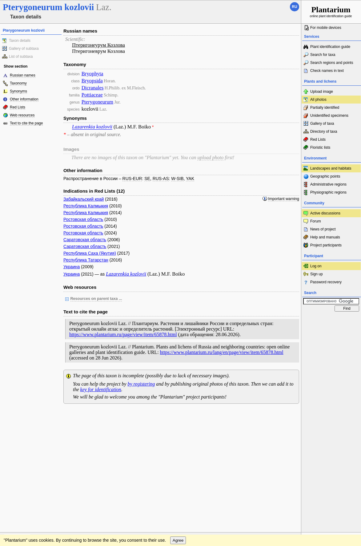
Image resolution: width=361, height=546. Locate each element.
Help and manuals (325, 237)
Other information (24, 99)
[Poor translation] (22, 459)
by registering (141, 384)
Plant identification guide (330, 47)
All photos (318, 99)
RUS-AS (161, 178)
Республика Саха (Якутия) (89, 253)
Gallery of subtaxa (24, 48)
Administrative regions (328, 184)
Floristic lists (320, 147)
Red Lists (17, 107)
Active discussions (325, 213)
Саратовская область (84, 239)
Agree (178, 427)
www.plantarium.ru (331, 414)
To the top (290, 414)
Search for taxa (322, 55)
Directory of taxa (323, 131)
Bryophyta (92, 74)
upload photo (210, 157)
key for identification (100, 389)
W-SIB (177, 178)
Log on (316, 266)
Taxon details (19, 40)
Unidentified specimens (329, 115)
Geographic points (325, 176)
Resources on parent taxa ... (96, 299)
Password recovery (326, 282)
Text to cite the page (26, 123)
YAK (190, 178)
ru (294, 7)
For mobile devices (325, 28)
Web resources (22, 115)
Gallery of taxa (322, 123)
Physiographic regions (328, 192)
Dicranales (93, 88)
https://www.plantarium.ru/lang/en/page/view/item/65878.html (221, 352)
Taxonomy (18, 83)
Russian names (22, 75)
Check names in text (327, 71)
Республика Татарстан (85, 259)
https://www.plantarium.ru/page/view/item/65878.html (123, 334)
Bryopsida (92, 81)
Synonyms (18, 91)
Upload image (321, 91)
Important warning (283, 199)
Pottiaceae (92, 95)
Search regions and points (331, 63)
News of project (323, 229)
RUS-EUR (132, 178)
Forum (315, 221)
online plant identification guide (331, 11)
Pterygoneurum (97, 102)
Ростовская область (83, 219)
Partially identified (324, 107)
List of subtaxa (21, 56)
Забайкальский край (83, 199)
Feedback (41, 414)
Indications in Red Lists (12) (94, 191)
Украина (71, 266)
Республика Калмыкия (85, 205)
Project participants (326, 245)
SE (147, 178)
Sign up (316, 274)
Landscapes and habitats (330, 168)
